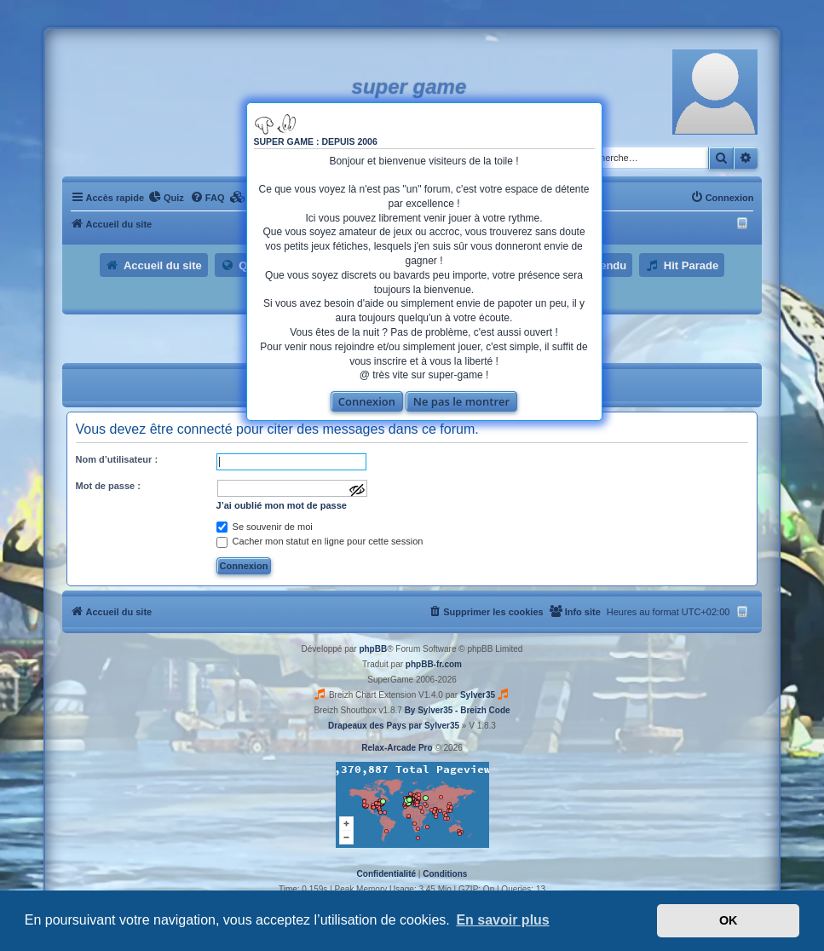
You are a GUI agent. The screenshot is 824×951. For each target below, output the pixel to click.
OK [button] (728, 920)
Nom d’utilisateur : (117, 459)
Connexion (366, 401)
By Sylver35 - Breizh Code (457, 710)
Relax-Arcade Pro (396, 747)
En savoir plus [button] (502, 920)
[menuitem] (166, 197)
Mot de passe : (108, 486)
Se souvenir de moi (264, 527)
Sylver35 (477, 695)
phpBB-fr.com (434, 664)
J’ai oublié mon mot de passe (281, 505)
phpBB (373, 649)
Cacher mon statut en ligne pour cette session (320, 541)
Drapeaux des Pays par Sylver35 (393, 725)
